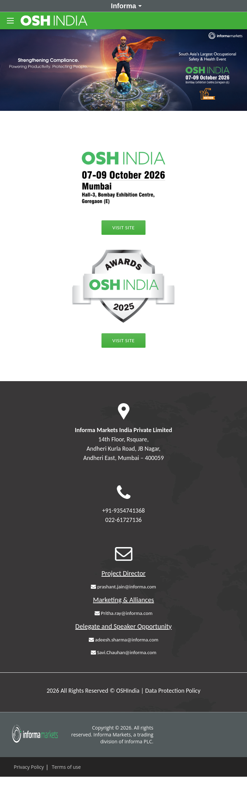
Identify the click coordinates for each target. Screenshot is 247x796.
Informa (125, 5)
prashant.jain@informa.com (123, 587)
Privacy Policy (29, 767)
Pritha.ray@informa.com (123, 613)
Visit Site (123, 340)
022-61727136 (123, 520)
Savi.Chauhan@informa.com (124, 652)
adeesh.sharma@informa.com (123, 640)
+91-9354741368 (123, 510)
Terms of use (66, 767)
